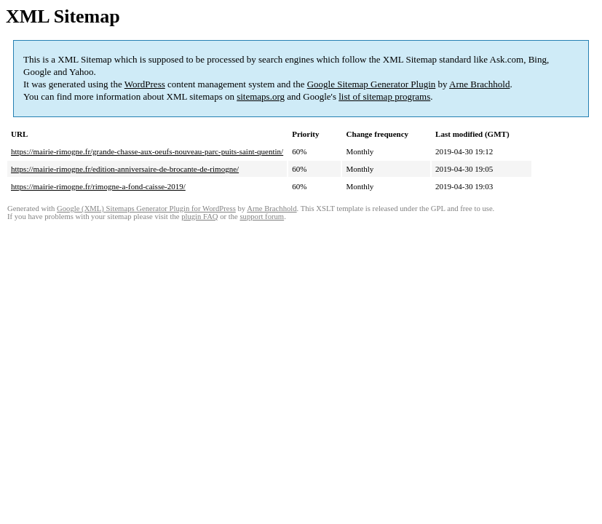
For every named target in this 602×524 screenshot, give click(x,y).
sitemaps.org (261, 96)
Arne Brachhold (479, 84)
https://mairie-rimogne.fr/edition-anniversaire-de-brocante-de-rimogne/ (125, 168)
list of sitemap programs (384, 96)
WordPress (144, 84)
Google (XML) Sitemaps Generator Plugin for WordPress (146, 209)
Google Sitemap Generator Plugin (371, 84)
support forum (261, 217)
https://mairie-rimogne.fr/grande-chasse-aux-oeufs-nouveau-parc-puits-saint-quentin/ (147, 151)
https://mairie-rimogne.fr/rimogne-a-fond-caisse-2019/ (98, 186)
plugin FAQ (199, 217)
